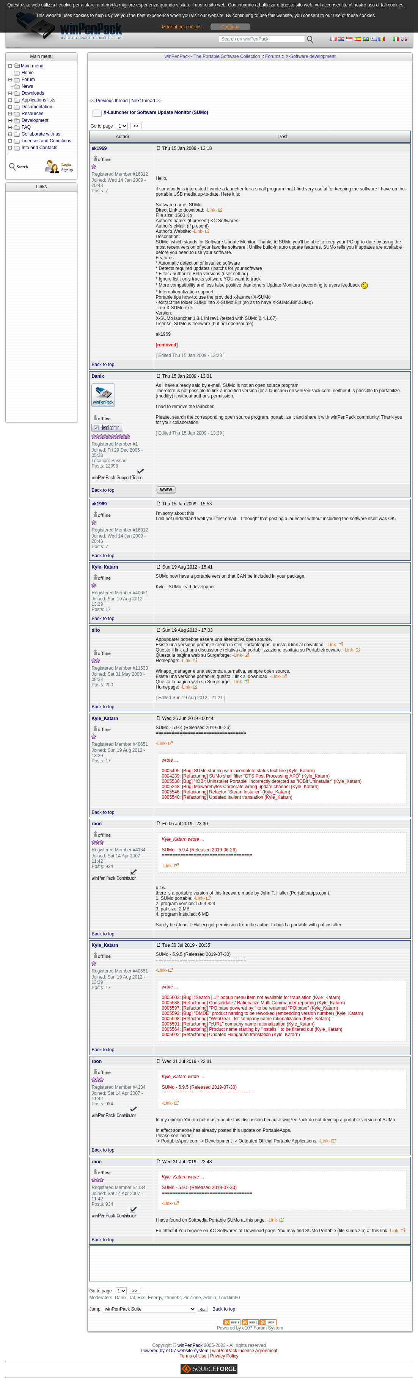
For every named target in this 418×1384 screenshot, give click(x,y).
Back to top (102, 364)
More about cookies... (184, 27)
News (27, 86)
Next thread (143, 100)
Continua (230, 27)
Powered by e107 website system (175, 1350)
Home (28, 72)
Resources (32, 113)
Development (35, 120)
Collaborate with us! (41, 134)
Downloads (33, 93)
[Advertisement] (41, 306)
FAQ (26, 127)
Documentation (37, 106)
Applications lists (38, 100)
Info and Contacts (39, 147)
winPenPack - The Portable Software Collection (212, 56)
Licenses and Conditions (46, 140)
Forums (273, 56)
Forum (28, 79)
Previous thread (112, 100)
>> (135, 126)
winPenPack (190, 1345)
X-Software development (310, 56)
